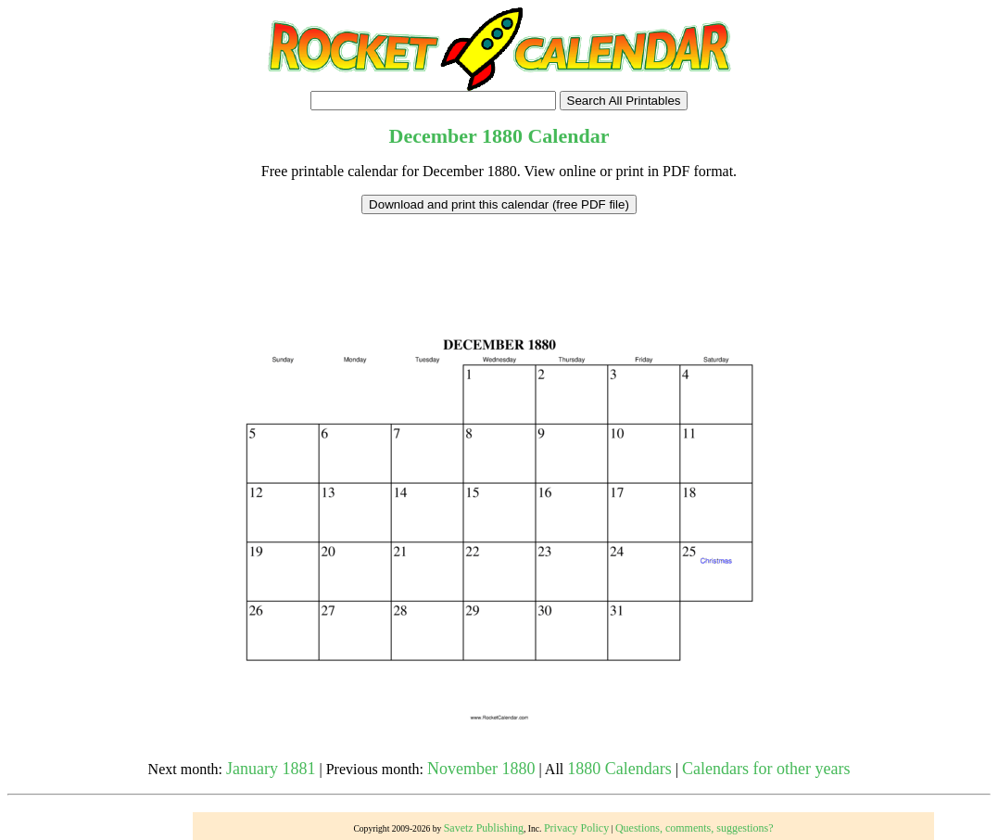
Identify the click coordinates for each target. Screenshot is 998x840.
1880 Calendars (619, 768)
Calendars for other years (766, 768)
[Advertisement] (499, 256)
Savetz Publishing (484, 827)
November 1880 (481, 768)
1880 (502, 135)
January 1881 (270, 768)
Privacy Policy (576, 827)
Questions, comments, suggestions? (694, 827)
